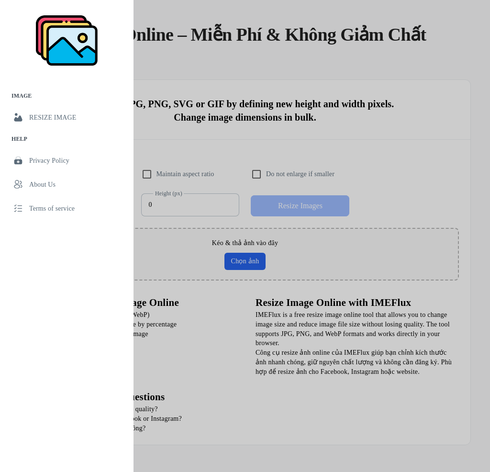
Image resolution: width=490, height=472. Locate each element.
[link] (67, 117)
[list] (67, 154)
